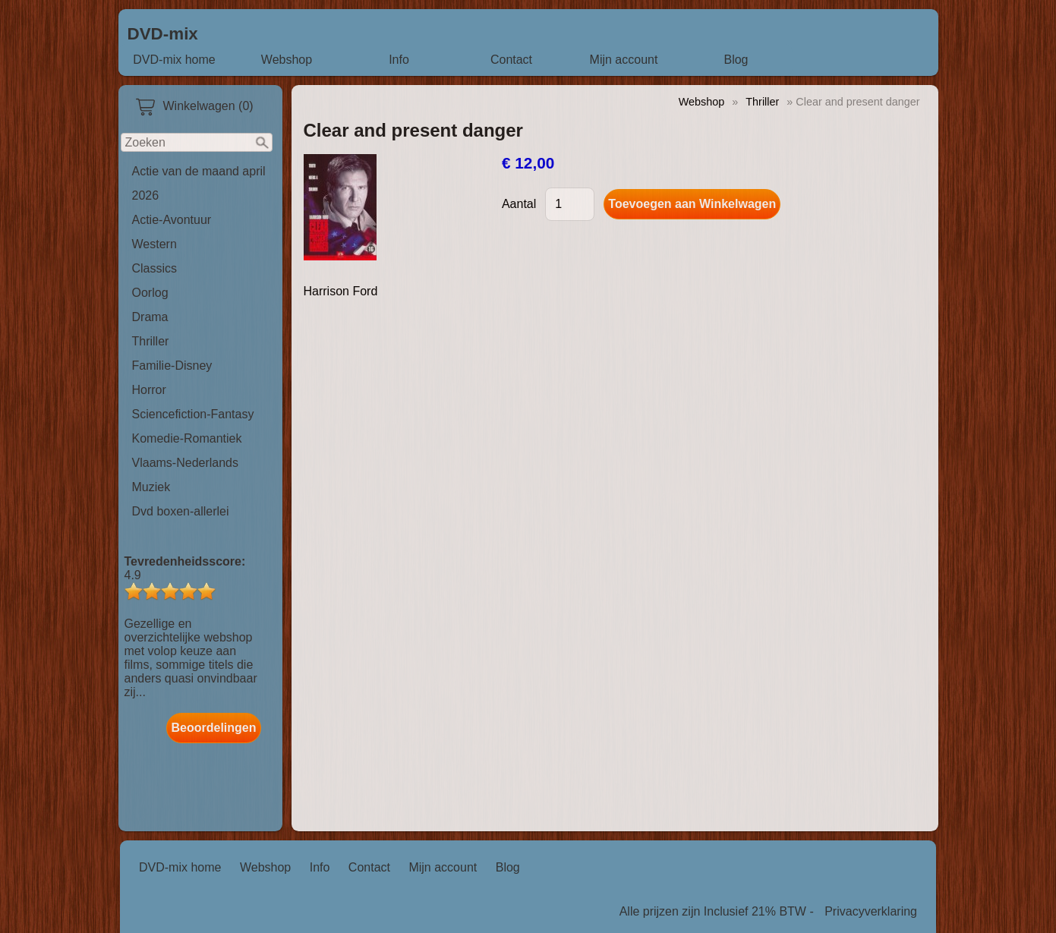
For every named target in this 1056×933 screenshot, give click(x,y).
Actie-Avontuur (172, 219)
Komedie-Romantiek (187, 438)
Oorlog (150, 292)
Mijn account (624, 59)
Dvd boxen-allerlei (180, 511)
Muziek (151, 487)
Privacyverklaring (870, 911)
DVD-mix (163, 33)
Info (399, 59)
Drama (150, 316)
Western (154, 244)
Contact (511, 59)
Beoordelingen (213, 727)
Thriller (150, 341)
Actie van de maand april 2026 (199, 183)
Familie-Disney (172, 365)
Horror (149, 389)
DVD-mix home (174, 59)
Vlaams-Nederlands (185, 462)
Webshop (286, 59)
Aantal (519, 203)
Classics (155, 268)
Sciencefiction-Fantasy (193, 414)
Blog (735, 59)
